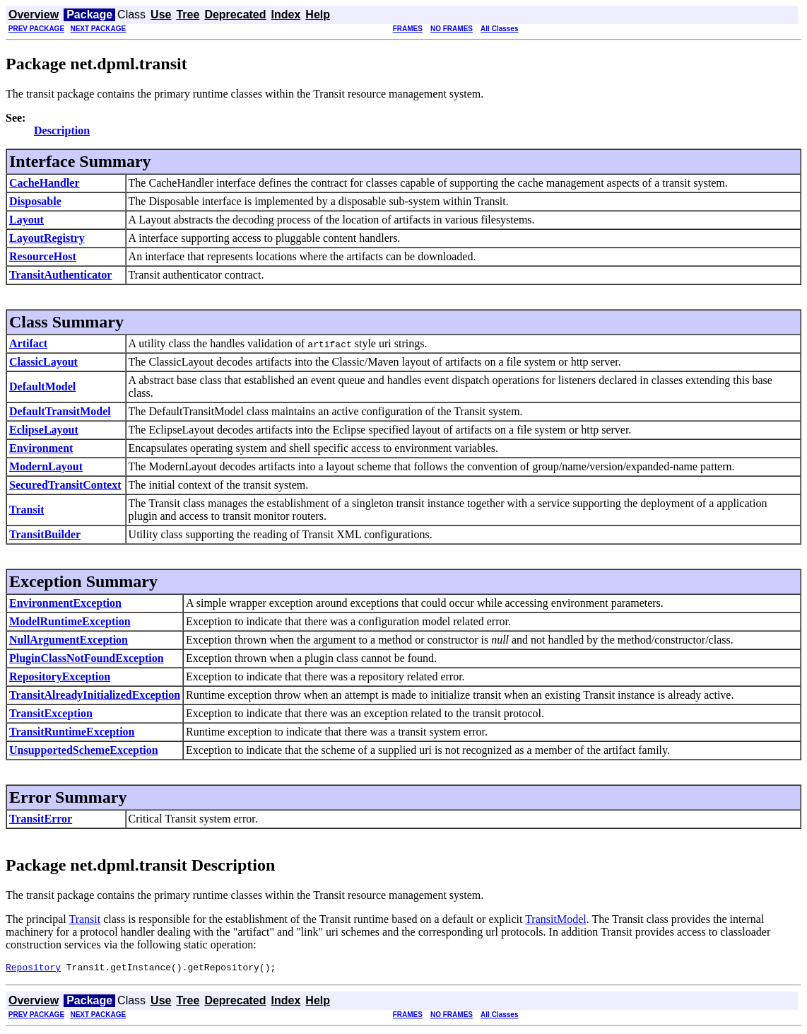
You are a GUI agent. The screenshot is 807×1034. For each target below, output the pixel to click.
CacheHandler (44, 183)
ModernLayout (46, 466)
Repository (33, 969)
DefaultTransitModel (60, 411)
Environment (41, 448)
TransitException (51, 713)
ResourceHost (42, 256)
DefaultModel (42, 387)
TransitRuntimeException (71, 732)
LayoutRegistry (47, 238)
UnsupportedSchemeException (83, 750)
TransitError (40, 819)
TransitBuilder (45, 534)
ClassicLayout (43, 362)
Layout (26, 220)
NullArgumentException (68, 640)
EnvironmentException (65, 603)
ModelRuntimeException (70, 621)
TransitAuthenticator (60, 275)
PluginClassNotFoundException (86, 658)
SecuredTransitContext (65, 485)
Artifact (28, 343)
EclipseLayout (43, 430)
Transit (26, 510)
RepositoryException (59, 676)
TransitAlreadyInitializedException (94, 695)
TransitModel (556, 919)
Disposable (35, 201)
